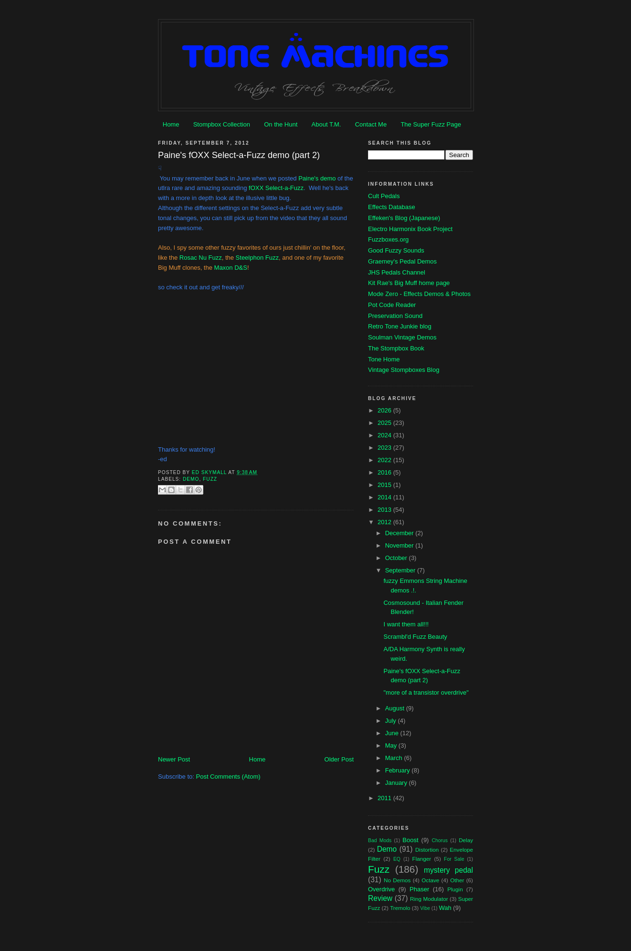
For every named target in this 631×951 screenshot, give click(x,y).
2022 (385, 460)
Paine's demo (317, 178)
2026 (385, 410)
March (394, 757)
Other (457, 880)
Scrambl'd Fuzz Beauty (415, 636)
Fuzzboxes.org (388, 239)
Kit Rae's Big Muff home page (409, 282)
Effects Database (391, 207)
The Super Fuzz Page (430, 124)
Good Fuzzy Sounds (396, 250)
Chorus (439, 840)
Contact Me (371, 124)
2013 (385, 509)
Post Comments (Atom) (228, 776)
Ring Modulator (429, 899)
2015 (385, 484)
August (395, 708)
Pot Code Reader (392, 304)
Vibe (425, 908)
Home (171, 124)
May (392, 745)
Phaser (419, 889)
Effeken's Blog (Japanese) (404, 218)
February (398, 770)
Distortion (427, 849)
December (400, 533)
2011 (385, 798)
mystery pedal (448, 870)
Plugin (455, 889)
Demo (191, 479)
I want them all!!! (406, 624)
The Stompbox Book (396, 348)
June (392, 733)
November (400, 545)
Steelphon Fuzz (257, 257)
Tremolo (400, 908)
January (397, 782)
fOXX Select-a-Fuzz (276, 187)
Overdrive (381, 889)
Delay (466, 840)
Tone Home (384, 359)
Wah (445, 907)
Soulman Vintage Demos (402, 337)
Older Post (339, 759)
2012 (385, 522)
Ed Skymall (210, 472)
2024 (385, 435)
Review (380, 898)
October (397, 557)
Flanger (421, 859)
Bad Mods (379, 840)
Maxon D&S (230, 267)
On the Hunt (280, 124)
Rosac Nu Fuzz (200, 257)
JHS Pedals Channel (396, 272)
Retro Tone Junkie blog (399, 326)
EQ (396, 859)
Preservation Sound (395, 315)
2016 (385, 472)
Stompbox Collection (221, 124)
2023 (385, 447)
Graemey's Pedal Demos (402, 261)
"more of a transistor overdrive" (425, 692)
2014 (385, 497)
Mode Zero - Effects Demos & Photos (419, 293)
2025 (385, 422)
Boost (410, 840)
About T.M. (326, 124)
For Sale (454, 859)
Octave (430, 880)
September (401, 570)
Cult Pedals (384, 196)
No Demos (397, 880)
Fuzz (210, 479)
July (391, 720)
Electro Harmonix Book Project (410, 228)
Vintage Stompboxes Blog (403, 369)
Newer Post (174, 759)
